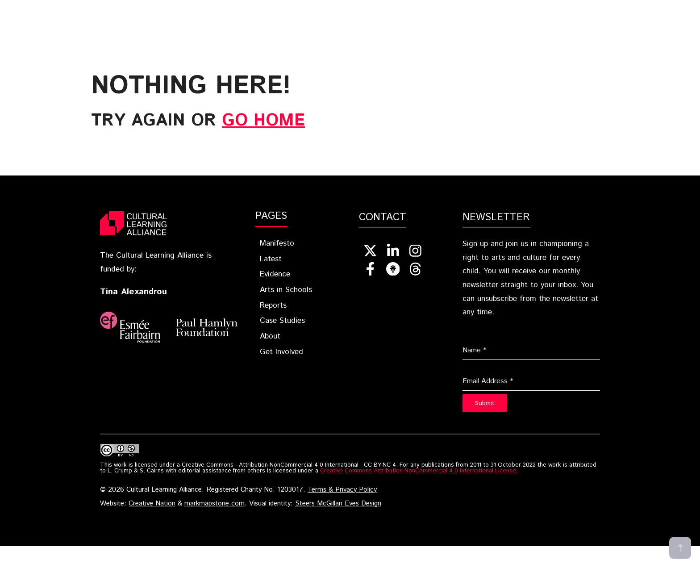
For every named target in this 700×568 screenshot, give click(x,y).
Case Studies (509, 15)
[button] (671, 15)
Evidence (319, 15)
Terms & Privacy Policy (342, 490)
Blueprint (215, 15)
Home (164, 15)
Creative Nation (152, 504)
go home (263, 120)
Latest (268, 15)
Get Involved (622, 15)
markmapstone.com (214, 504)
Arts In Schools (386, 15)
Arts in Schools (286, 289)
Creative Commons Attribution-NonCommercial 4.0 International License (418, 470)
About (562, 15)
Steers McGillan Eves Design (338, 504)
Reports (451, 15)
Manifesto (277, 243)
